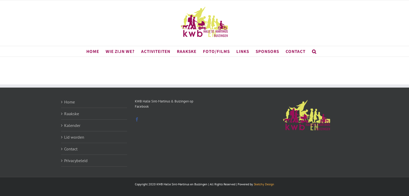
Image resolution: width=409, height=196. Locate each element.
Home (69, 102)
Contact (70, 148)
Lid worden (74, 137)
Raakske (71, 113)
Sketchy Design (264, 184)
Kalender (72, 125)
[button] (314, 51)
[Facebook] (137, 119)
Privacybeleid (76, 160)
